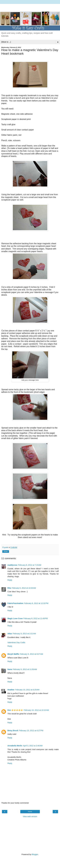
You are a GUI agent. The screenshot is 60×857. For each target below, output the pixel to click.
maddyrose (12, 565)
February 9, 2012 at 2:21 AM (24, 634)
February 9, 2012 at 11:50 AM (25, 669)
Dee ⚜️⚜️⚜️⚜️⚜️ (15, 710)
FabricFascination (15, 603)
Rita (9, 588)
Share (6, 551)
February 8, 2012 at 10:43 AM (24, 588)
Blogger (35, 854)
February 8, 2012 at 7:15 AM (29, 565)
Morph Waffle (13, 654)
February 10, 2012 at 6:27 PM (31, 731)
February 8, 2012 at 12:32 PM (36, 603)
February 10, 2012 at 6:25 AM (27, 690)
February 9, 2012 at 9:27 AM (31, 654)
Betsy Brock (12, 731)
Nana (9, 669)
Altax (9, 634)
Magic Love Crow (15, 618)
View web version (30, 816)
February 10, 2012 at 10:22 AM (36, 710)
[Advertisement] (30, 7)
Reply (9, 580)
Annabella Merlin (14, 746)
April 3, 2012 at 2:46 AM (33, 746)
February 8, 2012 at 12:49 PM (35, 618)
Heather (10, 690)
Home (30, 812)
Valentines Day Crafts (16, 642)
